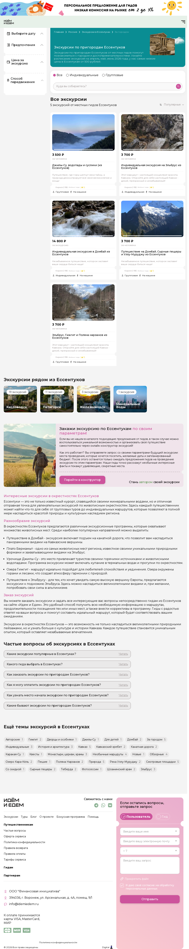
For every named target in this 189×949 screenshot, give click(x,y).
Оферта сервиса (15, 836)
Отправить (149, 899)
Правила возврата (16, 848)
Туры (24, 816)
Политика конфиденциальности (58, 942)
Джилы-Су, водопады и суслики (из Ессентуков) (77, 167)
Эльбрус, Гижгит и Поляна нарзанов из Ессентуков (79, 336)
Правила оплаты (15, 853)
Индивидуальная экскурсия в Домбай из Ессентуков (81, 253)
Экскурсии (11, 816)
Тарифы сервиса (15, 859)
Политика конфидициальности (24, 842)
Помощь (93, 816)
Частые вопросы (15, 830)
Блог (33, 816)
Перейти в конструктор (82, 480)
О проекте (47, 816)
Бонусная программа (70, 816)
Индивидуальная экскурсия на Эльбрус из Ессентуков (151, 167)
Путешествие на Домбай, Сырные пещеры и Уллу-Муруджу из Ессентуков (151, 253)
